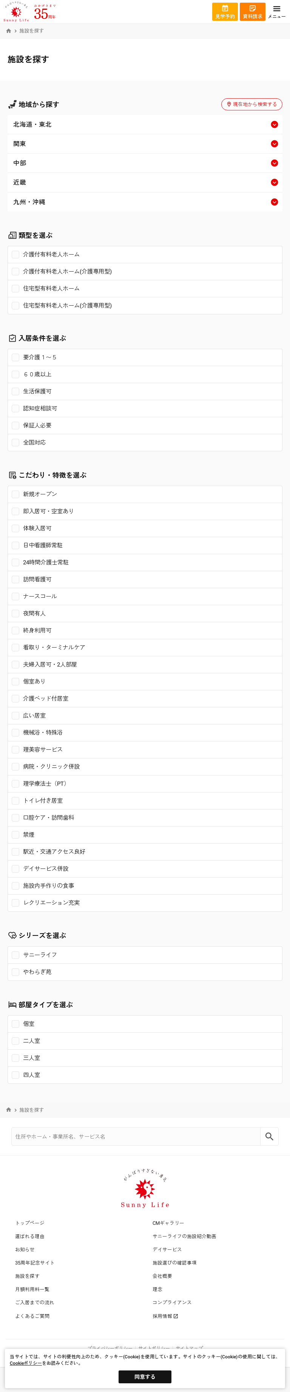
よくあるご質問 (32, 1316)
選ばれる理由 (30, 1236)
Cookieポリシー (26, 1363)
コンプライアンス (172, 1302)
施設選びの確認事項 (175, 1263)
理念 (157, 1289)
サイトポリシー (154, 1348)
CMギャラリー (168, 1223)
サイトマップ (189, 1348)
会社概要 (162, 1276)
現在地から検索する (251, 104)
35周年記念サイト (35, 1263)
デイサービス (167, 1249)
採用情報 (165, 1316)
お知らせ (25, 1249)
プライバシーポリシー (110, 1348)
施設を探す (27, 1276)
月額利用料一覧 (32, 1289)
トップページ (30, 1223)
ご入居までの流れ (34, 1302)
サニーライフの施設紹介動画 (184, 1236)
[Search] (270, 1136)
